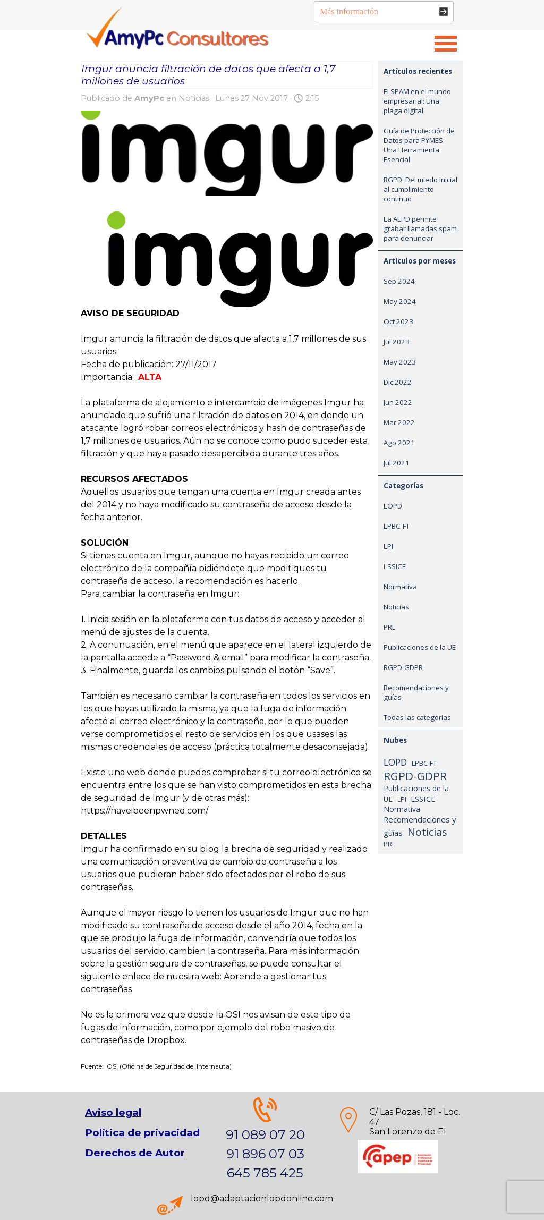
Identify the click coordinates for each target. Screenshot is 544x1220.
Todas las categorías (417, 717)
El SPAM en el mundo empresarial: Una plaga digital (417, 101)
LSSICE (395, 566)
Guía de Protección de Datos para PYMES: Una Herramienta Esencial (419, 145)
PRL (390, 627)
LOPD (393, 506)
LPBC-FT (397, 526)
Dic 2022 (398, 382)
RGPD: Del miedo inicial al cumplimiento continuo (420, 189)
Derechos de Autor (135, 1153)
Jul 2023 (397, 341)
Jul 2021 (397, 463)
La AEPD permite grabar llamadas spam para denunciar (420, 228)
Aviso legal (113, 1112)
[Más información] (384, 11)
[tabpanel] (398, 1131)
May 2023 (400, 362)
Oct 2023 (398, 321)
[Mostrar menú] (446, 44)
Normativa (400, 586)
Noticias (396, 607)
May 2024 (400, 301)
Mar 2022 (399, 422)
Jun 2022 (398, 402)
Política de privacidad (142, 1132)
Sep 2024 (399, 281)
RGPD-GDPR (403, 667)
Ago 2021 (399, 442)
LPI (388, 546)
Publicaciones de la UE (420, 647)
